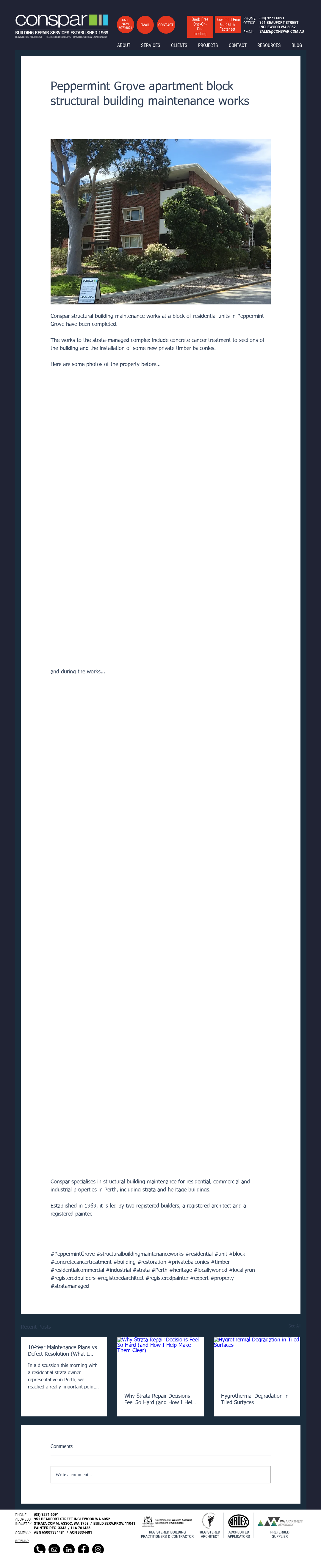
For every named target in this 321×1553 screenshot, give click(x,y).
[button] (145, 25)
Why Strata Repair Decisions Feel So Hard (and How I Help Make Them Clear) (159, 1400)
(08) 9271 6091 (46, 1515)
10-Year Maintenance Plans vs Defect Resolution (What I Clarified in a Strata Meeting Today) (62, 1351)
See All (294, 1326)
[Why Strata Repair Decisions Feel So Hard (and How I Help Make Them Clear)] (160, 1361)
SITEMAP (22, 1541)
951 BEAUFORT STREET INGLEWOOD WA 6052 (72, 1519)
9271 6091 (275, 18)
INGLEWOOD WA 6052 (277, 27)
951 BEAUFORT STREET (278, 23)
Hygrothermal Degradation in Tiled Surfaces (255, 1399)
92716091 (125, 28)
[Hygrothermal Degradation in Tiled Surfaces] (257, 1361)
